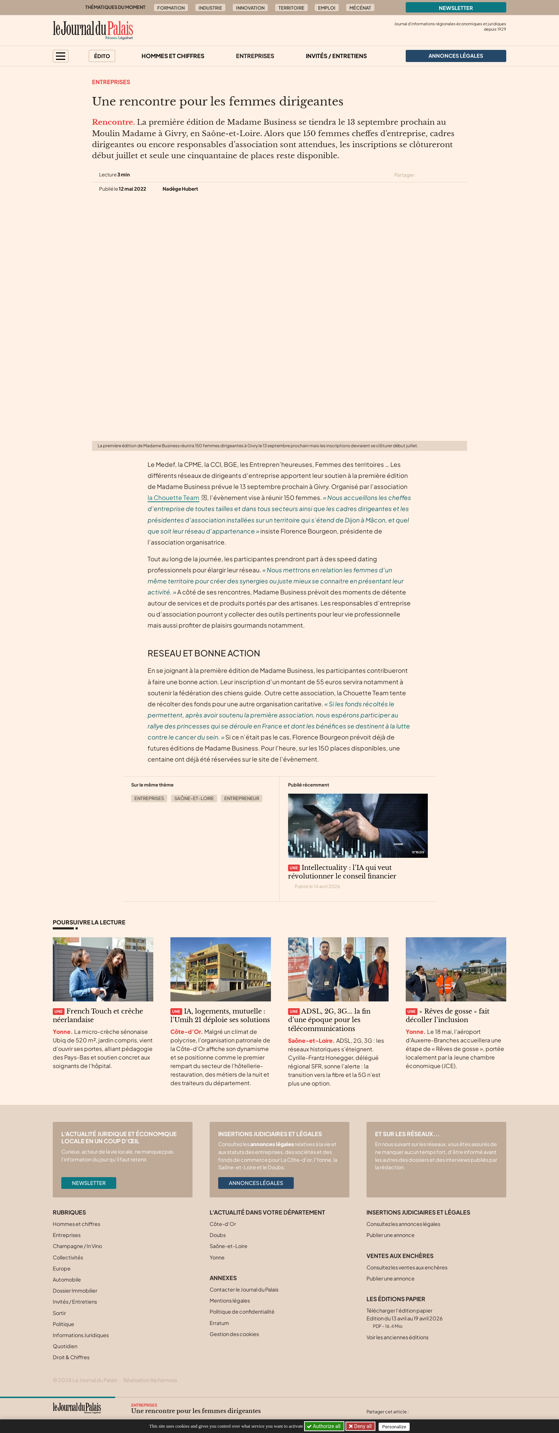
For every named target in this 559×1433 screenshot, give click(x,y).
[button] (60, 56)
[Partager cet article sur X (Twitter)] (424, 175)
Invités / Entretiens (336, 56)
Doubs (218, 1235)
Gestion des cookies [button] (234, 1334)
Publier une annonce (390, 1235)
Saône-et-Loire (194, 798)
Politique (63, 1324)
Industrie (210, 8)
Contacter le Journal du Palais (244, 1289)
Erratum (219, 1323)
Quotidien (65, 1346)
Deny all (363, 1426)
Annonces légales (256, 1183)
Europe (62, 1268)
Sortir (59, 1313)
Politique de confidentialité (242, 1311)
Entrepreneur (241, 798)
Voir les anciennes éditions (397, 1337)
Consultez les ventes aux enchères (406, 1267)
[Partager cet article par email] (462, 175)
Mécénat (360, 8)
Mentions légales (230, 1300)
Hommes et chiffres (173, 56)
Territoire (291, 8)
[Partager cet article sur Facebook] (437, 175)
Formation (171, 8)
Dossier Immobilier (75, 1290)
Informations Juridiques (81, 1335)
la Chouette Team (173, 497)
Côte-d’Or (223, 1224)
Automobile (67, 1279)
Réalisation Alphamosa (150, 1380)
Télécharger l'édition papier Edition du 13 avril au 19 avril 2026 (404, 1318)
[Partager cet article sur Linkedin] (450, 175)
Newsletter (456, 8)
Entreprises (255, 56)
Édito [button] (102, 56)
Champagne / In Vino (77, 1246)
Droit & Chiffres (71, 1357)
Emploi (326, 8)
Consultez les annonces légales (403, 1224)
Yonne (217, 1257)
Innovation (250, 8)
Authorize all (324, 1426)
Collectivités (68, 1257)
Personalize (396, 1426)
